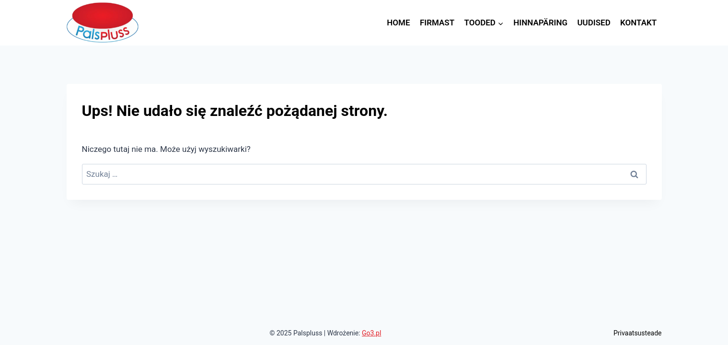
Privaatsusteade (637, 333)
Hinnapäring (540, 22)
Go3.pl (371, 333)
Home (398, 22)
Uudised (593, 22)
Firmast (437, 22)
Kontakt (638, 22)
